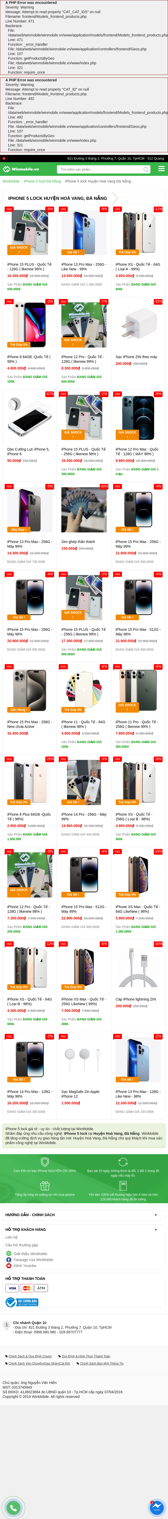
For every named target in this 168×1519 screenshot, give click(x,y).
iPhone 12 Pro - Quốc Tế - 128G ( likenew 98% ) (28, 909)
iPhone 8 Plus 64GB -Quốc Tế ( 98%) (29, 816)
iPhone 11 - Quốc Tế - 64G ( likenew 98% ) (83, 724)
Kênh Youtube (25, 1266)
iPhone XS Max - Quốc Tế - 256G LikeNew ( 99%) (83, 1001)
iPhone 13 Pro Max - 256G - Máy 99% (29, 544)
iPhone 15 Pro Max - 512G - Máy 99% (83, 909)
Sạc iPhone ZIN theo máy (136, 357)
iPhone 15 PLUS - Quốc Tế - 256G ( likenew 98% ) (83, 451)
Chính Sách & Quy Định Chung (30, 1356)
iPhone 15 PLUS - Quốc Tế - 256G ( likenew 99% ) (83, 631)
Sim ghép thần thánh (78, 542)
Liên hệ (11, 1237)
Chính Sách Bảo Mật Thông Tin (101, 1363)
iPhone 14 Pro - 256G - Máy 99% (83, 816)
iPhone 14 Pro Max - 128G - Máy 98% (29, 1094)
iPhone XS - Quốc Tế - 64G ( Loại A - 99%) (138, 266)
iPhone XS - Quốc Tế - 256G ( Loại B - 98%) (134, 816)
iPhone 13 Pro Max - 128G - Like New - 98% (138, 1094)
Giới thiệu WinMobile (30, 1254)
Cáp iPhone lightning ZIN (136, 999)
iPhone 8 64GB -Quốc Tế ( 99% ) (28, 359)
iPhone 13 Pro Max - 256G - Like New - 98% (83, 266)
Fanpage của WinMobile (33, 1260)
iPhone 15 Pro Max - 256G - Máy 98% (29, 631)
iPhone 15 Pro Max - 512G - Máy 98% (138, 631)
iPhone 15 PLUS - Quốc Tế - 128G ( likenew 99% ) (29, 266)
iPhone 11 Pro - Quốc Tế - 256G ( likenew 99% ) (137, 724)
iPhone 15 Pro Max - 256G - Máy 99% (138, 544)
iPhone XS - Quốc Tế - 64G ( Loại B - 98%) (29, 1001)
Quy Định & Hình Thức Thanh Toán (86, 1356)
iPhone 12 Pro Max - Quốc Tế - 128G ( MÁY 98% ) (137, 451)
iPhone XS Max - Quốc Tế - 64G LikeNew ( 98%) (138, 909)
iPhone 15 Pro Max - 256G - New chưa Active (29, 724)
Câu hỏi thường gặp (21, 1245)
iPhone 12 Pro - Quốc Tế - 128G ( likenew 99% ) (82, 359)
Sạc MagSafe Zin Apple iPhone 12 (80, 1094)
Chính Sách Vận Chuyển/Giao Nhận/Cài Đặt (39, 1363)
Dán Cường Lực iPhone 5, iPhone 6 (28, 451)
